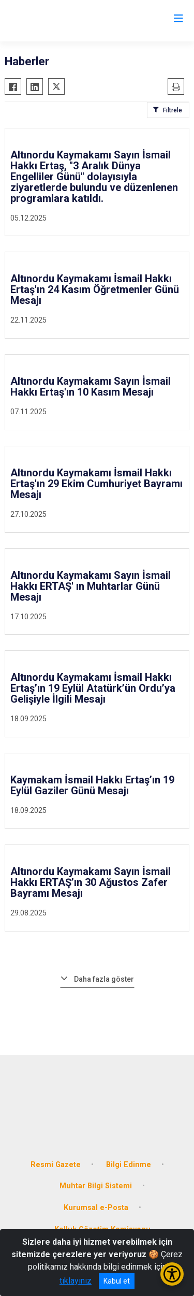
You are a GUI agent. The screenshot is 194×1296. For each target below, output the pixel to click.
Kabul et (116, 1281)
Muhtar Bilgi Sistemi (95, 1186)
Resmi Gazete (56, 1164)
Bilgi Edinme (128, 1164)
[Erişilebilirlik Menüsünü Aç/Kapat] (172, 1274)
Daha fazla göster (104, 979)
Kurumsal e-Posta (96, 1207)
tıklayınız (75, 1281)
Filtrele (172, 110)
